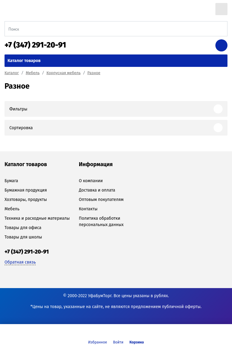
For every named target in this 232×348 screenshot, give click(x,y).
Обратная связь (20, 262)
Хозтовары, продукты (26, 199)
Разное (93, 73)
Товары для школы (23, 237)
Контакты (88, 209)
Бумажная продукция (26, 190)
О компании (91, 180)
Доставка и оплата (97, 190)
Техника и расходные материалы (37, 218)
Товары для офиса (23, 227)
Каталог (12, 73)
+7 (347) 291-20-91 (35, 45)
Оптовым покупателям (101, 199)
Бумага (11, 180)
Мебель (33, 73)
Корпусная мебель (64, 73)
